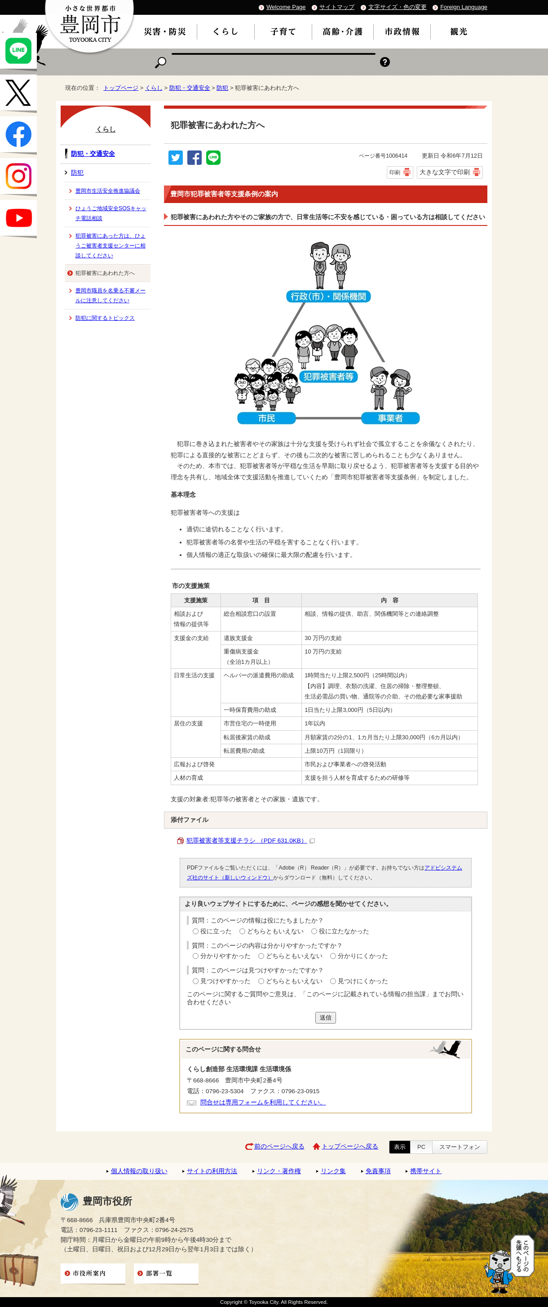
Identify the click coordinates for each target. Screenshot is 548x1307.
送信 (325, 1017)
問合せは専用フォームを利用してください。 (263, 1102)
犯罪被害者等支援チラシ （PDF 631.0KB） (250, 840)
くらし (154, 87)
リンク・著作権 (279, 1171)
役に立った (216, 931)
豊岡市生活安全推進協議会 (107, 191)
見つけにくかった (363, 981)
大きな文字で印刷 (445, 172)
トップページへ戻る (350, 1146)
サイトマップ (336, 7)
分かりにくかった (363, 956)
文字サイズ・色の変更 (397, 7)
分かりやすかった (225, 956)
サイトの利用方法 (212, 1171)
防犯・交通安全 (189, 87)
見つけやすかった (225, 981)
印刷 (394, 172)
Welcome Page (285, 7)
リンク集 (333, 1171)
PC (421, 1147)
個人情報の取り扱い (139, 1171)
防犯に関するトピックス (105, 318)
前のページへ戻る (279, 1146)
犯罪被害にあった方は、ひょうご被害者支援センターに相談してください (110, 246)
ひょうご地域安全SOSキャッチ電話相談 (110, 213)
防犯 (222, 87)
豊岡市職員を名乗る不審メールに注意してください (110, 295)
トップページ (120, 87)
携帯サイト (426, 1171)
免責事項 (378, 1171)
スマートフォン (459, 1147)
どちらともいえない (275, 931)
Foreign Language (463, 7)
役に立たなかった (344, 931)
